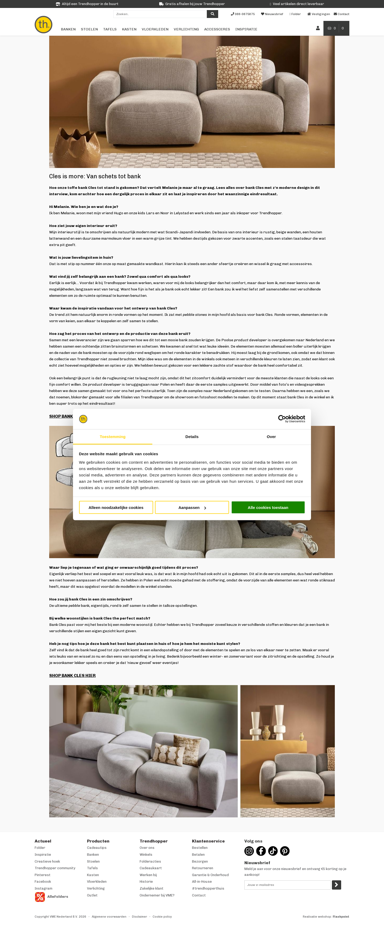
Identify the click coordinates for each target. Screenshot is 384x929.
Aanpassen (192, 507)
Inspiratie (246, 29)
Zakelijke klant (151, 888)
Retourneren (202, 868)
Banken (68, 29)
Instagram (43, 888)
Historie (146, 882)
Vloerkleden (155, 29)
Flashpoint (341, 916)
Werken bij (148, 875)
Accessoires (217, 29)
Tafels (110, 29)
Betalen (198, 855)
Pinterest (43, 875)
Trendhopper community (55, 868)
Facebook (43, 882)
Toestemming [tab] (113, 436)
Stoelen (89, 29)
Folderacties (150, 861)
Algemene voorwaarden (109, 916)
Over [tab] (271, 436)
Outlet (92, 895)
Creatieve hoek (47, 861)
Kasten (129, 29)
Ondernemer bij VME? (157, 895)
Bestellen (200, 848)
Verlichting (186, 29)
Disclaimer (139, 916)
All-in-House (202, 882)
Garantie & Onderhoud (210, 875)
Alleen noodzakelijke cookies (116, 507)
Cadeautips (97, 848)
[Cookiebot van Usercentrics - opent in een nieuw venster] (282, 419)
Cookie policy (162, 916)
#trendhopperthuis (208, 888)
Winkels (146, 855)
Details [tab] (192, 436)
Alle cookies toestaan (268, 507)
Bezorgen (200, 861)
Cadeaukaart (151, 868)
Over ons (147, 848)
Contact (199, 895)
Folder (40, 848)
